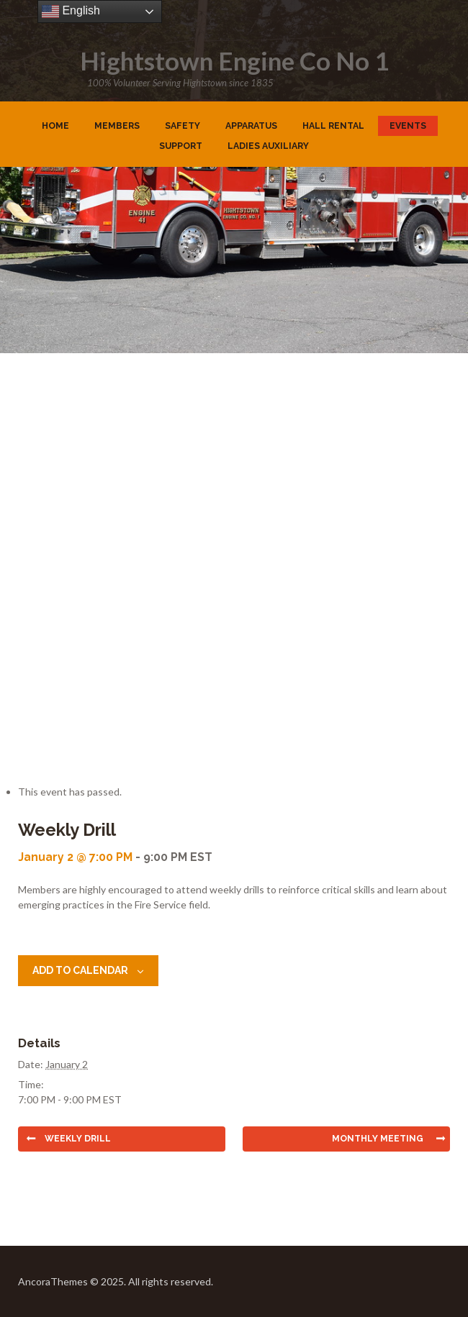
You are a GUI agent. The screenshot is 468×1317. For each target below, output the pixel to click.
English (71, 11)
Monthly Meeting (377, 1139)
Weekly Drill (78, 1139)
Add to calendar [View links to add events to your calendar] (80, 970)
